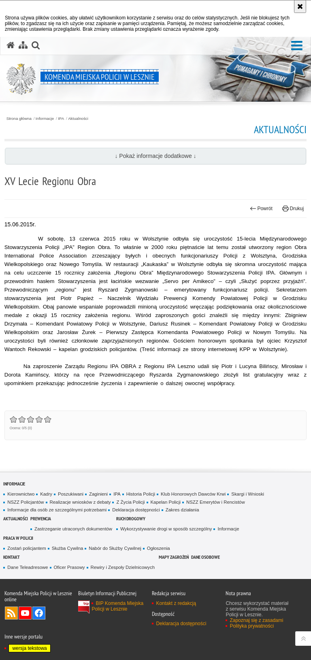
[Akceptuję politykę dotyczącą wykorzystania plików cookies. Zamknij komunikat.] (300, 6)
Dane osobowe (205, 557)
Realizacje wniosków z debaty (80, 502)
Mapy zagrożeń (174, 557)
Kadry (46, 494)
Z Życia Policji (130, 502)
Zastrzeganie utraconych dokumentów (73, 528)
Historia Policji (140, 494)
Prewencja (40, 518)
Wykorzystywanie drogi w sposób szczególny (166, 528)
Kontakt (11, 557)
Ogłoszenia (158, 548)
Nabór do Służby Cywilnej (115, 548)
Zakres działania (182, 509)
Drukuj (293, 208)
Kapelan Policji (166, 502)
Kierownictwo (20, 494)
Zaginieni (98, 494)
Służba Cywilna (67, 548)
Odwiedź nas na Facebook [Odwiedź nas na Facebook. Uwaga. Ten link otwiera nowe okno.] (38, 613)
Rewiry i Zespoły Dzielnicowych (123, 567)
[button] (296, 45)
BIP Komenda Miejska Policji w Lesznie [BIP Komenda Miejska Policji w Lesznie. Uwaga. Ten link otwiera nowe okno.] (117, 606)
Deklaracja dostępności (136, 509)
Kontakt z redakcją (176, 603)
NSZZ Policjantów (25, 502)
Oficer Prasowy (69, 567)
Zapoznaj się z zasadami (256, 620)
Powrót (261, 208)
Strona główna (19, 119)
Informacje (45, 119)
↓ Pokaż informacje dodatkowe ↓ (155, 156)
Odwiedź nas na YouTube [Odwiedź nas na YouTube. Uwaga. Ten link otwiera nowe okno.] (25, 613)
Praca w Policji (18, 538)
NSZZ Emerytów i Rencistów (215, 502)
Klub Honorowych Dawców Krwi (193, 494)
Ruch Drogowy (130, 518)
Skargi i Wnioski (247, 494)
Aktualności (78, 119)
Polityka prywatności (252, 626)
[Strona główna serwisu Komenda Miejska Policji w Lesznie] (10, 45)
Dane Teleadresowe (27, 567)
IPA (61, 119)
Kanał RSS (11, 613)
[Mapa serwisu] (23, 45)
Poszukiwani (70, 494)
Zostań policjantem (26, 548)
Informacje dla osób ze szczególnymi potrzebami (57, 509)
